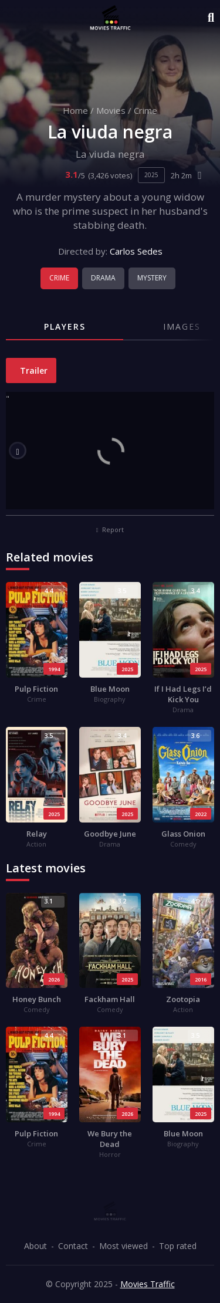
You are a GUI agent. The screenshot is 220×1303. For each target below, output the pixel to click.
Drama (103, 278)
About (35, 1245)
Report (110, 529)
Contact (73, 1245)
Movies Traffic (147, 1284)
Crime (145, 110)
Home (75, 110)
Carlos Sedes (136, 251)
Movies (111, 110)
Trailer (33, 370)
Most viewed (123, 1245)
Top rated (178, 1245)
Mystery (152, 278)
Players (65, 326)
